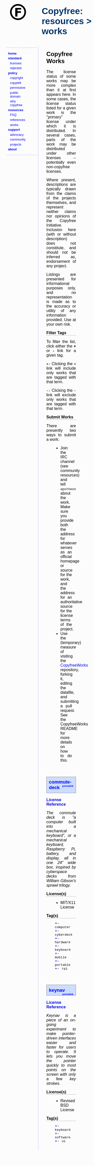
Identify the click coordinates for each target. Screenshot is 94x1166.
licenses (16, 63)
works (14, 125)
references (17, 120)
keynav (57, 1000)
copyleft (15, 83)
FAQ (13, 115)
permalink (67, 786)
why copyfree (16, 103)
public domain (15, 94)
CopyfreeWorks (74, 665)
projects (15, 144)
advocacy (17, 135)
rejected (16, 68)
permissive (17, 88)
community (18, 139)
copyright (16, 78)
